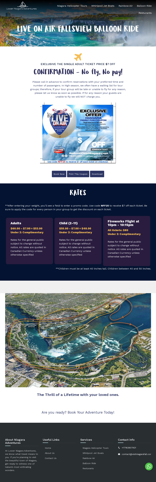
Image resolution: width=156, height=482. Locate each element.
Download (97, 174)
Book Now (59, 174)
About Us (49, 453)
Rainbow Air (126, 5)
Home (48, 448)
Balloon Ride (144, 5)
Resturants (145, 12)
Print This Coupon (78, 174)
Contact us (51, 458)
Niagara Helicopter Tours (72, 5)
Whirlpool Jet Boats (102, 5)
